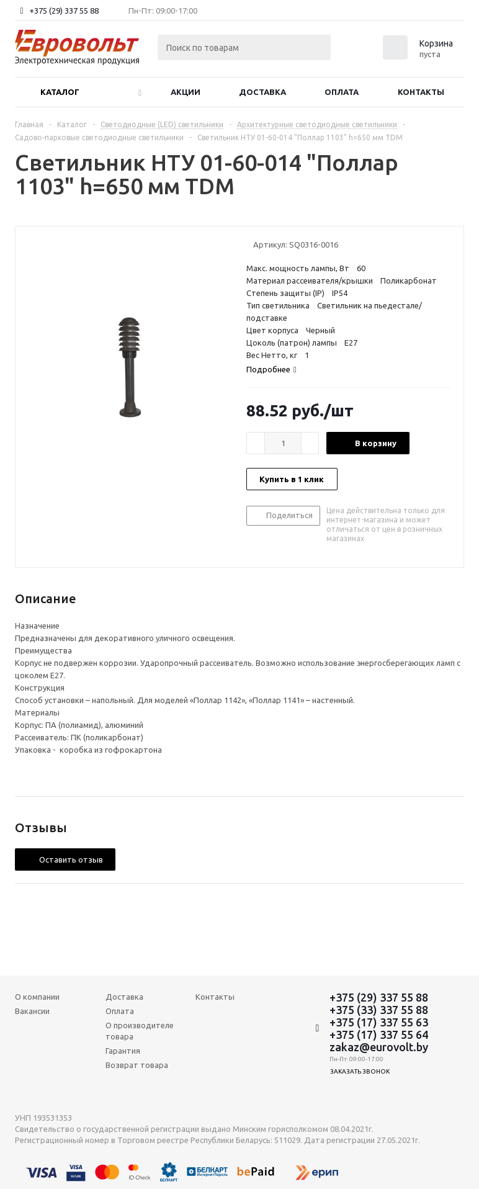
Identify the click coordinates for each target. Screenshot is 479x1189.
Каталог (59, 91)
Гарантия (122, 1050)
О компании (37, 996)
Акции (185, 91)
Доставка (262, 91)
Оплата (342, 91)
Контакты (421, 91)
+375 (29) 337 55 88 (64, 10)
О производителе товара (139, 1031)
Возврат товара (136, 1065)
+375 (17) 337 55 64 (378, 1034)
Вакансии (32, 1011)
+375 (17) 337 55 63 (378, 1022)
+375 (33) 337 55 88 (378, 1009)
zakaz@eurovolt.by (378, 1047)
